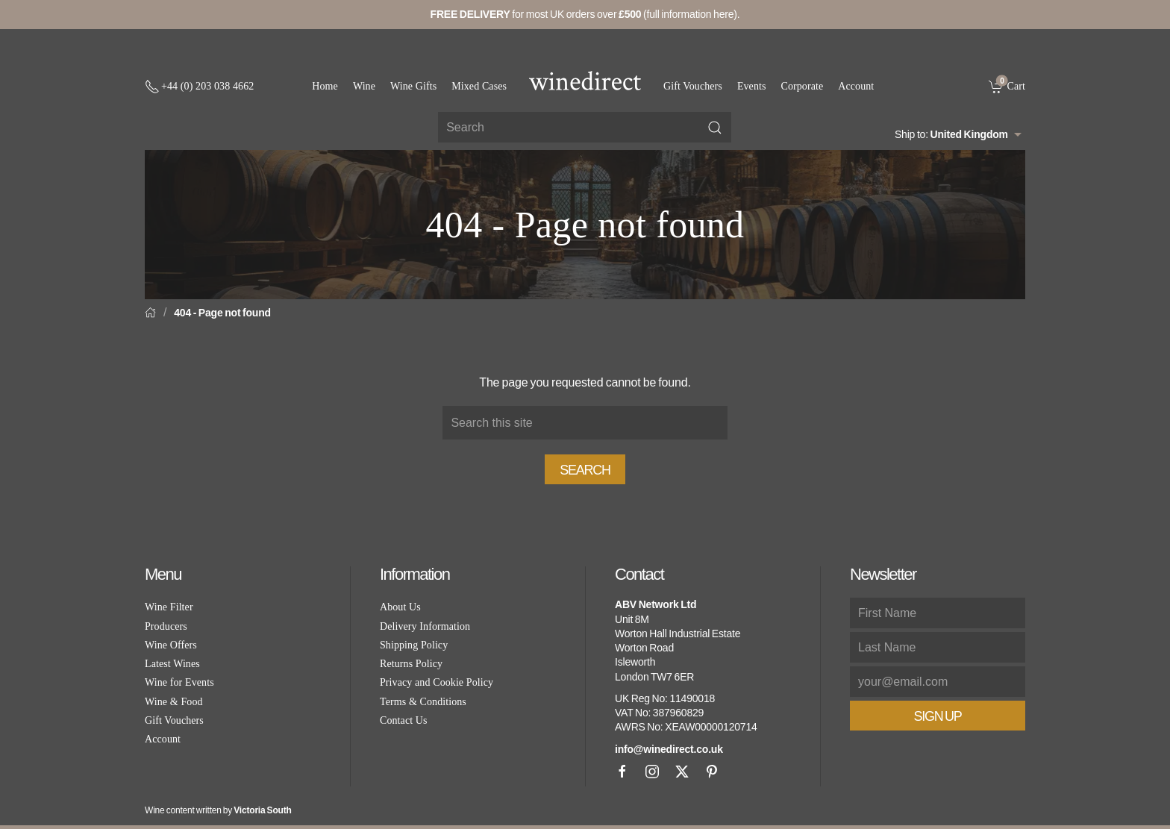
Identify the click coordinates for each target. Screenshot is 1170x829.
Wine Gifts (413, 86)
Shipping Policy (414, 645)
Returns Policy (411, 663)
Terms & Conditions (423, 701)
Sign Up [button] (937, 716)
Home (325, 86)
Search (585, 470)
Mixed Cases (479, 86)
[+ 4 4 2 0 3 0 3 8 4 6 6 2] (199, 86)
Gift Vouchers (692, 86)
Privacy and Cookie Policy (436, 682)
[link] (1007, 86)
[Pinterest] (712, 771)
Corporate (802, 86)
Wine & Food (174, 701)
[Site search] (584, 127)
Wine (364, 86)
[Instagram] (652, 771)
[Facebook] (622, 771)
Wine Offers (171, 645)
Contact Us (404, 720)
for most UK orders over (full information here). (585, 14)
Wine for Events (179, 682)
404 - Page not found (222, 313)
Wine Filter (169, 607)
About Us (400, 607)
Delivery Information (425, 626)
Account (856, 86)
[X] (682, 771)
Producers (166, 626)
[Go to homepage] (585, 80)
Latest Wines (172, 663)
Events (751, 86)
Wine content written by (218, 810)
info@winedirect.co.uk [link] (669, 749)
